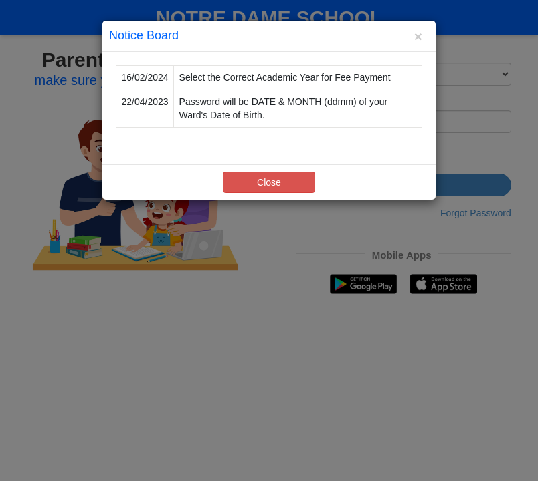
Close (269, 182)
